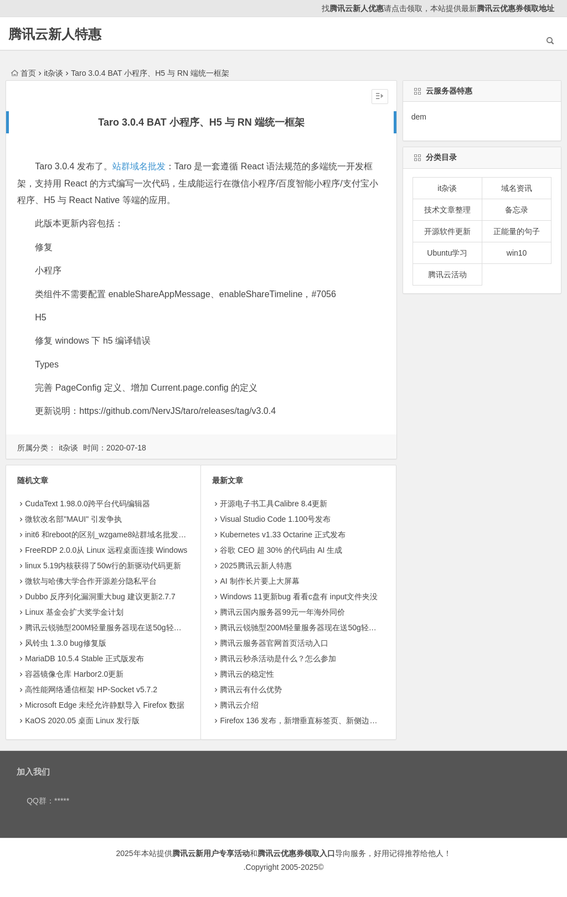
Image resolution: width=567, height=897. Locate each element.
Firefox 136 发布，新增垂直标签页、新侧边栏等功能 (310, 720)
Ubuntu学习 (447, 252)
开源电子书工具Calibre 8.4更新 (273, 503)
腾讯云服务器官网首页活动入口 (274, 643)
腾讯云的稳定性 (247, 674)
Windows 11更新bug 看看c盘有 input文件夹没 (299, 596)
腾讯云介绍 (239, 705)
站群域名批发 (139, 166)
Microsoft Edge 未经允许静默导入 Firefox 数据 (104, 705)
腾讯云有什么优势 (251, 689)
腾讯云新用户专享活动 (211, 853)
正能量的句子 (516, 231)
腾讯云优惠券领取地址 (515, 8)
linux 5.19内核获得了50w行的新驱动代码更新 (103, 565)
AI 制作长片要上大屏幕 (259, 581)
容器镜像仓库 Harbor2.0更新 (74, 674)
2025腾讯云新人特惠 (255, 565)
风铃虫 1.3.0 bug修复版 (65, 643)
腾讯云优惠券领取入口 (296, 853)
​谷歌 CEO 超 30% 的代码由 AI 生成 (281, 550)
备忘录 (516, 209)
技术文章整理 (447, 209)
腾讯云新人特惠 (54, 34)
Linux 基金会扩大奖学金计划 (74, 612)
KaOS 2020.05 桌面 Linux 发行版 (82, 720)
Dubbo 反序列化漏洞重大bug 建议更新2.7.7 (100, 596)
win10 (517, 252)
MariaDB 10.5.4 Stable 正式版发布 (84, 658)
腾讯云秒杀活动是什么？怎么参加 (278, 658)
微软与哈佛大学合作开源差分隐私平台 (91, 581)
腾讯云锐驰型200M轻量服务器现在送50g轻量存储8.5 (116, 627)
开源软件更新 (447, 231)
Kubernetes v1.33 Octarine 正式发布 (282, 534)
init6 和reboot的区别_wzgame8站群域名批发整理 (109, 534)
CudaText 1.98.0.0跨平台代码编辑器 (87, 503)
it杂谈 (53, 73)
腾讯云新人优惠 (356, 8)
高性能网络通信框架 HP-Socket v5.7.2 (91, 689)
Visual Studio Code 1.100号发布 (275, 519)
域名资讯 (516, 188)
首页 (23, 73)
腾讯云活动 (447, 274)
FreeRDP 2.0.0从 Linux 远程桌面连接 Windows (106, 550)
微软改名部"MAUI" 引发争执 (73, 519)
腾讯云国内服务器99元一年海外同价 (282, 612)
